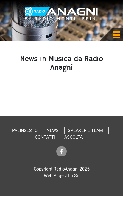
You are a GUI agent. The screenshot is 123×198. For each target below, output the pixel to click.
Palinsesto (25, 130)
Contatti (45, 137)
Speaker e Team (85, 130)
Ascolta (73, 137)
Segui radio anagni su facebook (61, 151)
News (53, 130)
